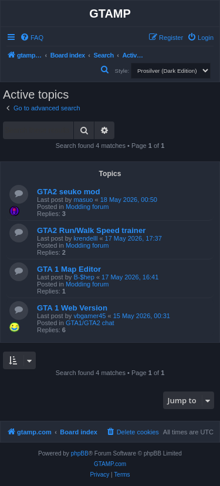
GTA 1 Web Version (72, 307)
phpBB (80, 453)
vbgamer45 (89, 315)
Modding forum (87, 206)
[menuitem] (31, 38)
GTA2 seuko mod (68, 191)
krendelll (85, 238)
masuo (83, 199)
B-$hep (83, 277)
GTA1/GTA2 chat (90, 322)
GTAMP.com (110, 464)
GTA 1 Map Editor (69, 269)
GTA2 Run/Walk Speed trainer (91, 230)
